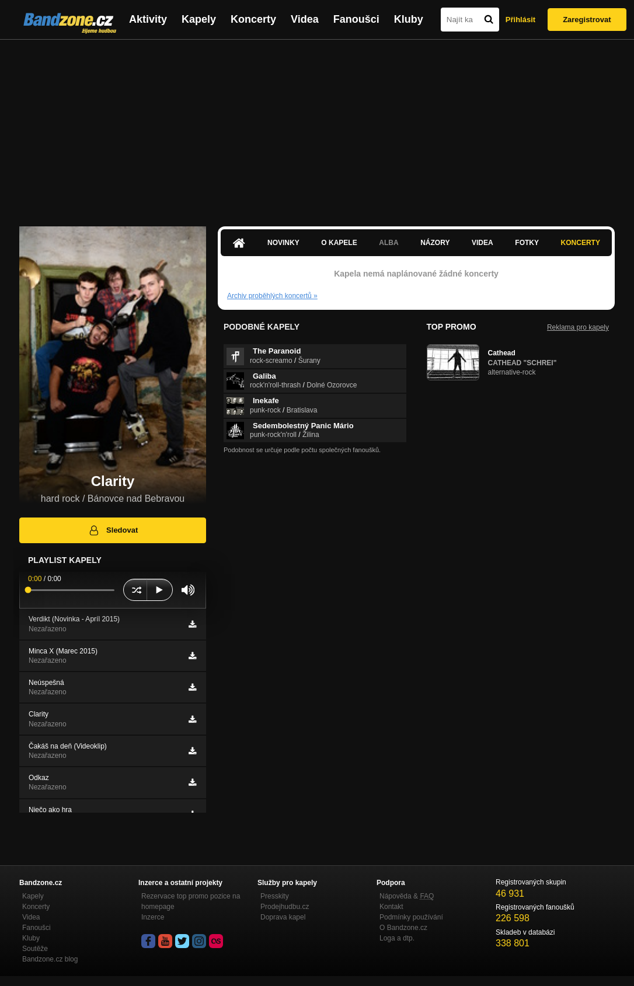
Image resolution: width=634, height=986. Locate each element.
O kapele (339, 243)
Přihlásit (520, 19)
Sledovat (113, 530)
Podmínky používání (411, 917)
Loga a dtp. (396, 938)
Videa (305, 19)
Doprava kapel (282, 917)
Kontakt (391, 907)
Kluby (408, 19)
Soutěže (35, 949)
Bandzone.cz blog (50, 959)
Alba (388, 243)
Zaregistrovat (587, 19)
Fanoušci (356, 19)
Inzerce (152, 917)
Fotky (527, 243)
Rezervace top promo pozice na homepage (190, 901)
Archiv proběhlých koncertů (272, 296)
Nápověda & (406, 896)
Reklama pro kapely (578, 327)
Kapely (199, 19)
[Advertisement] (317, 127)
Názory (435, 243)
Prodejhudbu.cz (284, 907)
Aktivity (148, 19)
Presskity (274, 896)
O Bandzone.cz (403, 928)
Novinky (283, 243)
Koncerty (253, 19)
